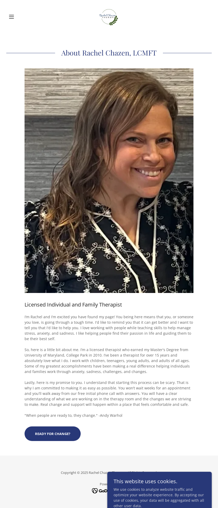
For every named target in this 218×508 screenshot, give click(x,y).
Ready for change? (52, 433)
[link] (109, 16)
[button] (21, 16)
